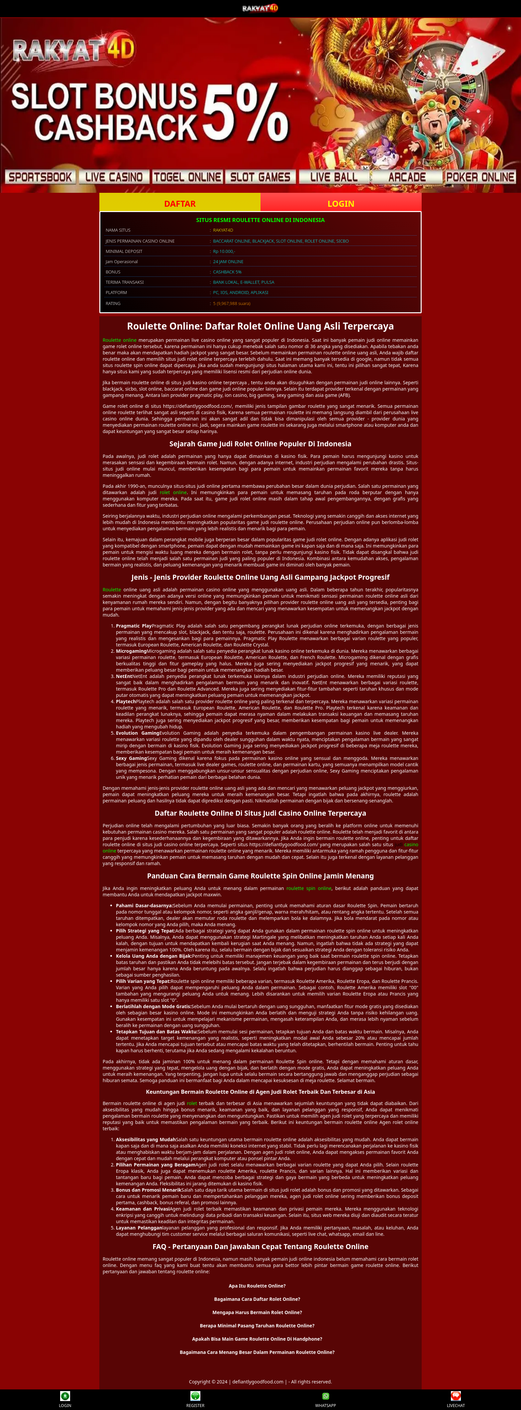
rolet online (173, 492)
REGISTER (195, 1399)
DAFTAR (180, 203)
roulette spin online (308, 888)
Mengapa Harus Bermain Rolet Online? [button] (257, 1312)
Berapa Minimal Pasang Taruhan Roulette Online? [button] (257, 1325)
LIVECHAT (456, 1399)
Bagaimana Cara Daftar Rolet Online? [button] (257, 1299)
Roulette (112, 589)
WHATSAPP (325, 1399)
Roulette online (120, 340)
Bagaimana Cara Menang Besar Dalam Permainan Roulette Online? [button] (257, 1352)
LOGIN (341, 203)
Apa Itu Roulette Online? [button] (257, 1286)
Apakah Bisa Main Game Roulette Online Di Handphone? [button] (257, 1339)
